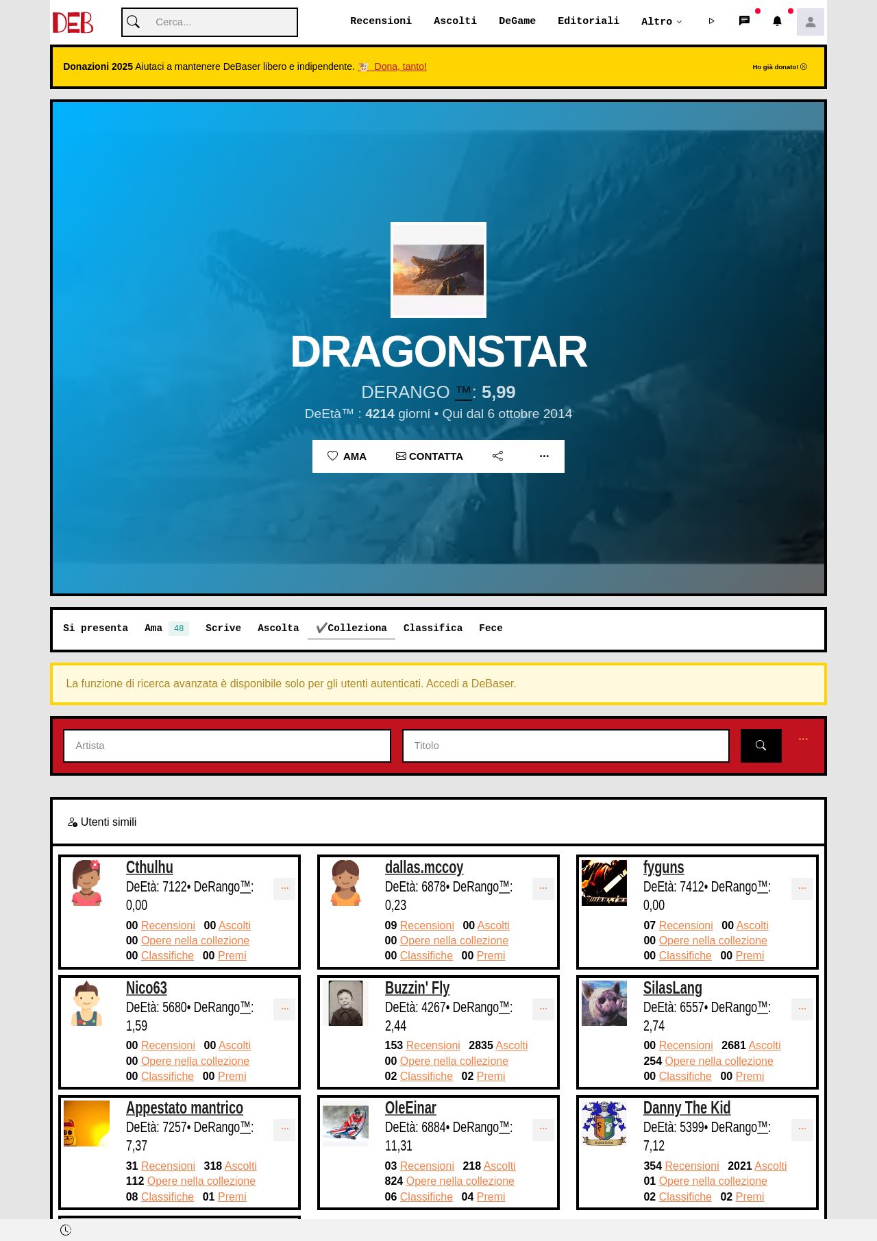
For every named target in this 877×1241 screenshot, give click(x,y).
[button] (712, 22)
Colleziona (357, 628)
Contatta (429, 457)
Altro (656, 22)
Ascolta (278, 628)
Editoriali (588, 22)
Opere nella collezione (195, 941)
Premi (232, 956)
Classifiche (167, 956)
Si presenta (95, 628)
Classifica (433, 628)
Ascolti (455, 22)
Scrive (223, 628)
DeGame (517, 22)
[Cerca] (209, 23)
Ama (347, 457)
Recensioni (381, 22)
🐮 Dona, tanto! (392, 67)
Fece (491, 628)
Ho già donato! (779, 67)
